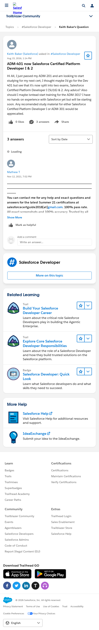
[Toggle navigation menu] (91, 16)
